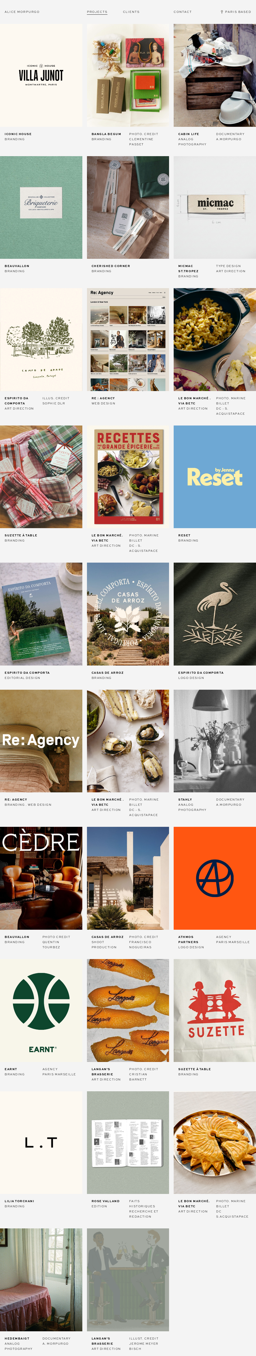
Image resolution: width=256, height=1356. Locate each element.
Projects (97, 12)
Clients (131, 12)
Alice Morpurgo (22, 12)
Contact (183, 12)
